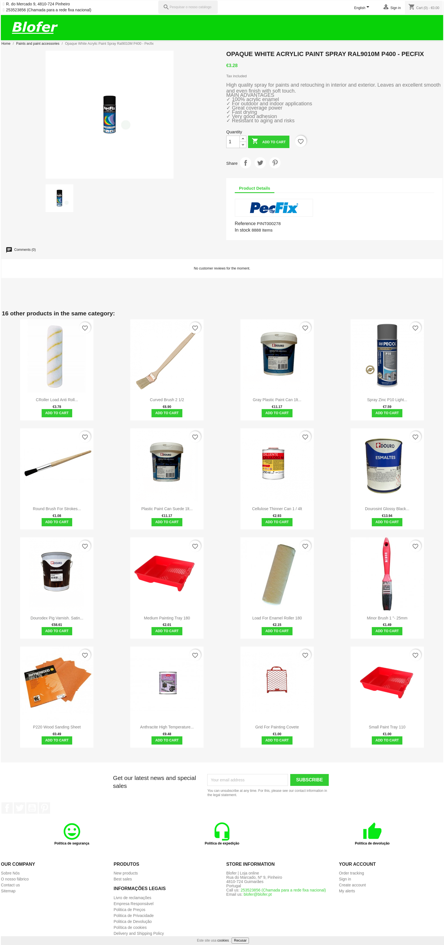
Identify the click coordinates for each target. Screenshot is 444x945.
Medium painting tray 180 (167, 618)
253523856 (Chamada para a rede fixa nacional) (48, 10)
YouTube (32, 808)
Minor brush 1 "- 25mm (387, 618)
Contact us (10, 885)
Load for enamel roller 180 (277, 618)
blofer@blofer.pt (258, 894)
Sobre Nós (10, 873)
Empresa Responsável (133, 903)
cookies (223, 940)
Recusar (240, 940)
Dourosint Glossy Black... (387, 508)
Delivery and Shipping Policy (139, 933)
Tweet (260, 162)
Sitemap (8, 891)
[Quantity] (233, 142)
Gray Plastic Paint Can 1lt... (277, 399)
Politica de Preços (129, 909)
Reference (245, 223)
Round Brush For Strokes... (57, 508)
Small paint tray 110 (387, 727)
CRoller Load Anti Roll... (57, 399)
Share (245, 162)
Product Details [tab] (254, 188)
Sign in (345, 879)
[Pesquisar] (188, 7)
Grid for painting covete (277, 727)
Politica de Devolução (133, 921)
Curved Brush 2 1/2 (167, 399)
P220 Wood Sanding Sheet (57, 727)
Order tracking (351, 873)
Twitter (19, 808)
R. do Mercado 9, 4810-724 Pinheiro (38, 4)
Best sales (123, 879)
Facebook (7, 808)
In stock (242, 230)
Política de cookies (130, 927)
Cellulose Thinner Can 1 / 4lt (277, 508)
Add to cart (268, 142)
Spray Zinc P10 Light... (387, 399)
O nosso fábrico (15, 879)
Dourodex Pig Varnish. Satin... (57, 618)
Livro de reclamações (132, 897)
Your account (357, 864)
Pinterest (275, 162)
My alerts (347, 891)
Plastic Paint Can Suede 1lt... (167, 508)
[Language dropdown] (363, 8)
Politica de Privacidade (134, 915)
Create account (352, 885)
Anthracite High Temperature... (167, 727)
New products (126, 873)
